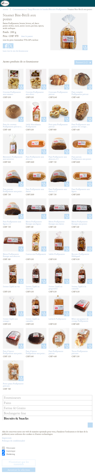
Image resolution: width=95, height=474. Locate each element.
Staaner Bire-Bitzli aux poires (80, 9)
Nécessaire (10, 448)
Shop (30, 9)
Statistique (10, 451)
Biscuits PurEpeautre (58, 9)
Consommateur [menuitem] (19, 9)
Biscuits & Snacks (40, 9)
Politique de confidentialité (13, 441)
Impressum (6, 438)
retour (5, 9)
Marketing (10, 454)
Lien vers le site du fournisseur (15, 51)
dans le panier (27, 36)
